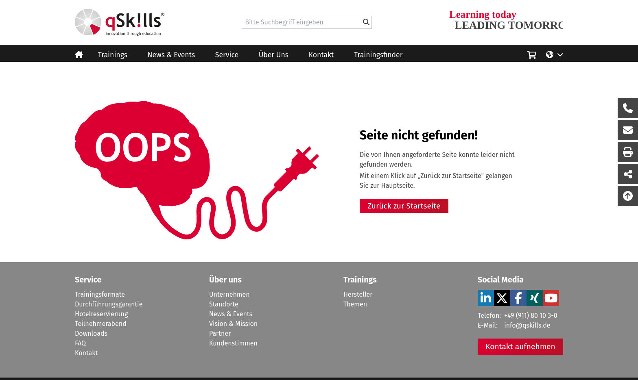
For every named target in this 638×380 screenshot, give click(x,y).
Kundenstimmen (233, 343)
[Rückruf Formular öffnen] (628, 108)
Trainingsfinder (378, 55)
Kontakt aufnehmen (520, 346)
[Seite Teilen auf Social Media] (628, 174)
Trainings (112, 55)
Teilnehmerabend (101, 324)
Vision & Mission (233, 324)
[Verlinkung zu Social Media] (486, 298)
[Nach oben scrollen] (628, 196)
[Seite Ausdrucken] (628, 152)
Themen (355, 304)
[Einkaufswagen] (531, 54)
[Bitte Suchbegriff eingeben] (366, 22)
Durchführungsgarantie (108, 304)
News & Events (171, 55)
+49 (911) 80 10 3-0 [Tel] (530, 315)
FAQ (80, 343)
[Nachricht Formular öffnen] (628, 130)
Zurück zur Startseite (403, 206)
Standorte (223, 304)
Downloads (91, 333)
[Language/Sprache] (554, 54)
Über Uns (273, 55)
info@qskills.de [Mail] (527, 325)
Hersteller (357, 294)
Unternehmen (229, 294)
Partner (220, 333)
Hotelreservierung (101, 314)
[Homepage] (119, 22)
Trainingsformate (100, 294)
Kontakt (321, 55)
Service (226, 55)
